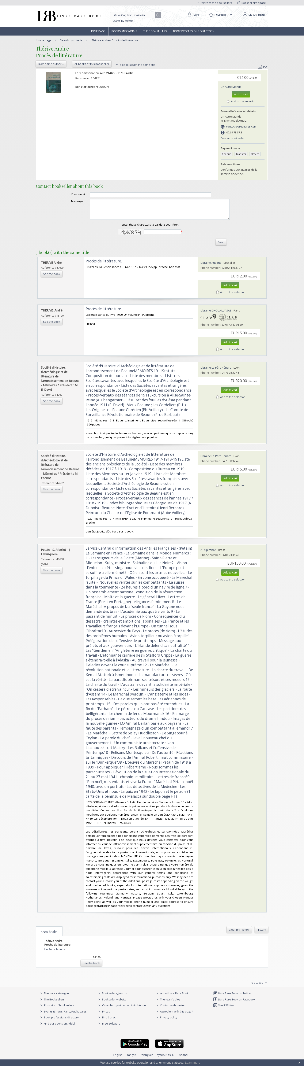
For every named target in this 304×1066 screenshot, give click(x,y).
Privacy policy (166, 1021)
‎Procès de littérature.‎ (104, 264)
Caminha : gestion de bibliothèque (124, 1009)
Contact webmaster (170, 1009)
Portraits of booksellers (59, 1009)
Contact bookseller (233, 138)
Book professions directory (193, 31)
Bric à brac (108, 1021)
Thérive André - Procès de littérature (115, 40)
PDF (263, 67)
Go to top (259, 986)
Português (146, 1059)
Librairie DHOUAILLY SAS (216, 314)
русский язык (165, 1059)
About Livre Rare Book (174, 997)
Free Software (111, 1027)
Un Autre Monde (231, 87)
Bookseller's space (252, 3)
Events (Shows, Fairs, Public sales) (63, 1015)
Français (131, 1059)
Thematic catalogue (54, 997)
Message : (69, 201)
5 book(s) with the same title (135, 65)
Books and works (124, 31)
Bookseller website (111, 1003)
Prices (106, 1015)
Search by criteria (123, 21)
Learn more (192, 1062)
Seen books (49, 935)
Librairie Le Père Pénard (216, 371)
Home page (97, 31)
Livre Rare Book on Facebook (234, 1003)
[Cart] (192, 15)
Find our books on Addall (57, 1027)
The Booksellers (155, 31)
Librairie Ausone (211, 266)
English (117, 1059)
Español (183, 1059)
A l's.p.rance (208, 554)
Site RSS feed (224, 1009)
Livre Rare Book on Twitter (232, 997)
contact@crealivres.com (241, 126)
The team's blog (167, 1003)
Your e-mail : (70, 194)
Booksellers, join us (112, 997)
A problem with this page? (174, 1015)
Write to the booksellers (214, 3)
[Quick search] (134, 15)
